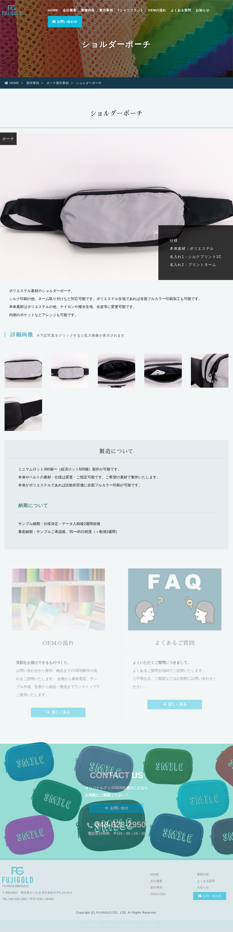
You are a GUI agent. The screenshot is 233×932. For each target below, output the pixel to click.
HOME (53, 10)
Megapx (95, 925)
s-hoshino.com (128, 925)
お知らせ (202, 10)
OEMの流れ (157, 10)
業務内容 (88, 10)
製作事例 (106, 10)
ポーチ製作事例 (57, 83)
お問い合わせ (64, 21)
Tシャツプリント (130, 10)
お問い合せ (116, 810)
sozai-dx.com (147, 925)
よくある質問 (181, 10)
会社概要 (69, 10)
